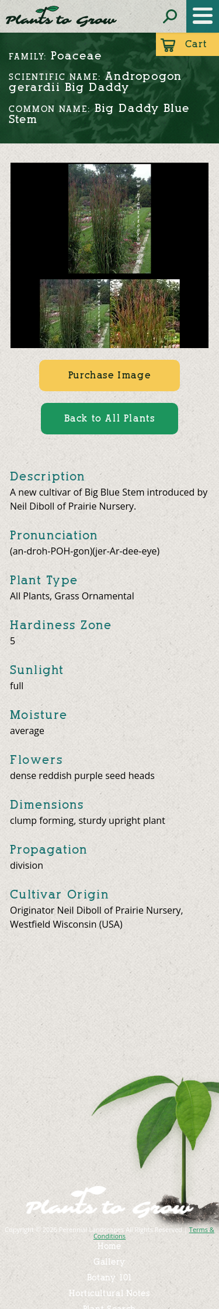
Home (109, 1246)
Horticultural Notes (109, 1293)
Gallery (109, 1262)
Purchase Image (109, 375)
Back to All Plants (109, 418)
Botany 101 (110, 1277)
